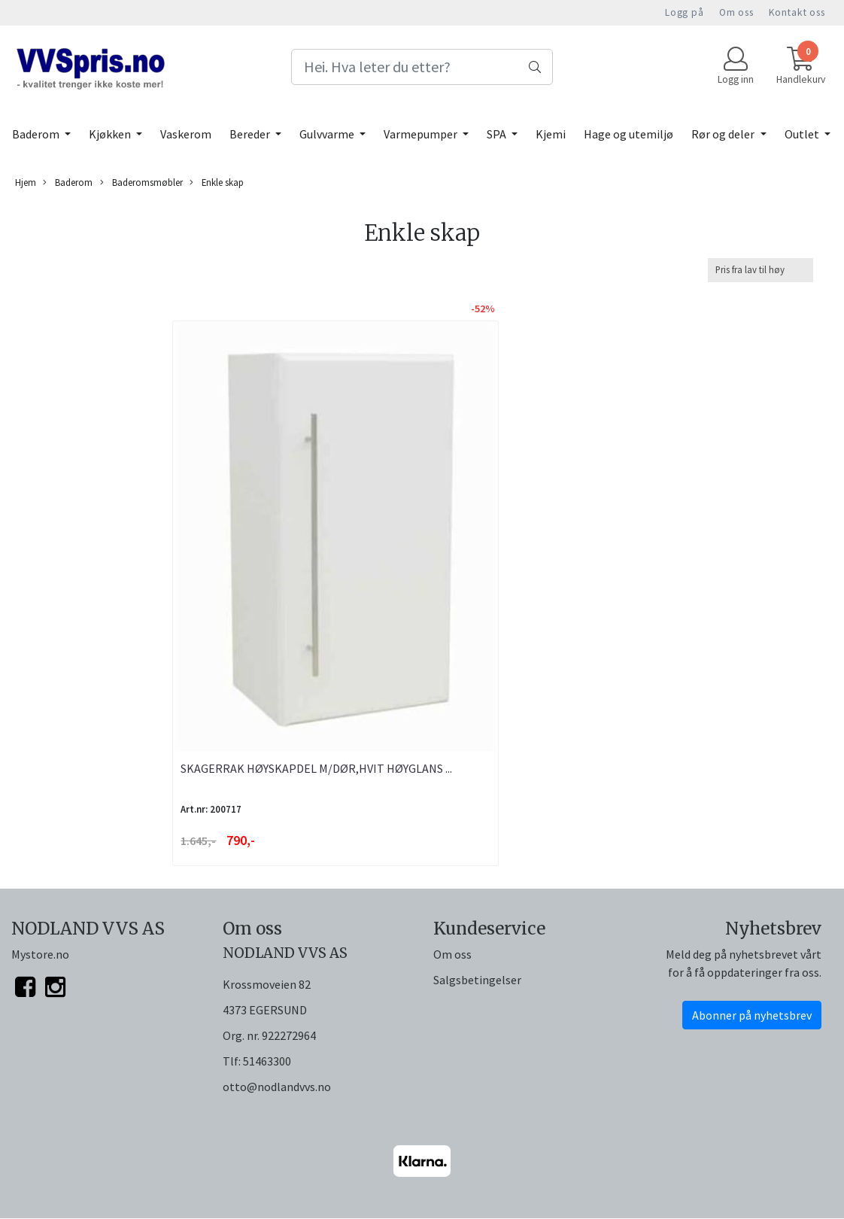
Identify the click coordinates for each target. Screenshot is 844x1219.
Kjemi (551, 133)
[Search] (421, 67)
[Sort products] (760, 269)
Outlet (803, 133)
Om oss (736, 12)
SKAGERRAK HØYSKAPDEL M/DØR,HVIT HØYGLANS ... (316, 768)
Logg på (684, 12)
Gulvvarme (328, 133)
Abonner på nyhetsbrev (752, 1015)
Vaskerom (185, 133)
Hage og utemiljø (628, 133)
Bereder (250, 133)
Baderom (37, 133)
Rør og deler (724, 133)
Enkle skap (217, 182)
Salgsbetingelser (477, 979)
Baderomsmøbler (141, 182)
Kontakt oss (797, 12)
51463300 (267, 1061)
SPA (498, 133)
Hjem (25, 182)
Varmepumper (422, 133)
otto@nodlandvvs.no (277, 1086)
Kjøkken (111, 133)
